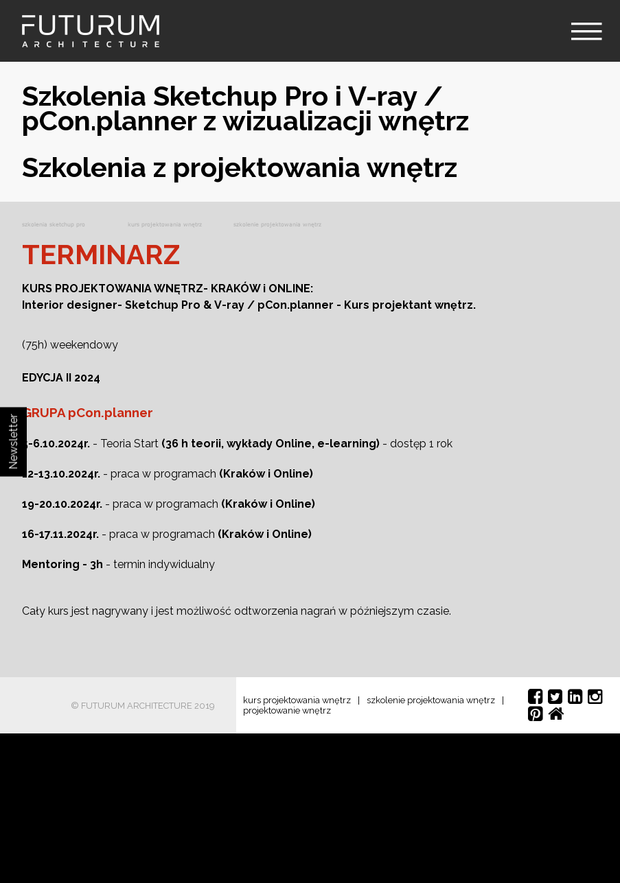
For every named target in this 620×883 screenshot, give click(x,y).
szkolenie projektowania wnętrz (431, 700)
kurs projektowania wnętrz (297, 700)
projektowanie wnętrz (287, 710)
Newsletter (13, 441)
